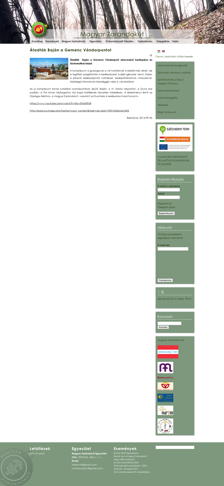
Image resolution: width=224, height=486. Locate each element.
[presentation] (172, 265)
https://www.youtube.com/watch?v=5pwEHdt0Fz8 (60, 103)
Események (52, 41)
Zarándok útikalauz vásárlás (174, 72)
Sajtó (175, 41)
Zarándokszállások (168, 90)
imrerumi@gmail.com (84, 464)
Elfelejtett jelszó (166, 207)
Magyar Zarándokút (112, 34)
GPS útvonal (37, 453)
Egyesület (95, 41)
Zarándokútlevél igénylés (172, 65)
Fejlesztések (145, 41)
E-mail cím (164, 245)
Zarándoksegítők (167, 97)
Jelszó (161, 193)
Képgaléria (163, 41)
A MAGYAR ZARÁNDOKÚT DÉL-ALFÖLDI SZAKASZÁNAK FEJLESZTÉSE (173, 160)
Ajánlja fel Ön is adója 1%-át (174, 298)
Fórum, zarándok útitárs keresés (174, 56)
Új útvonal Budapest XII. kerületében (132, 471)
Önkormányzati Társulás (119, 41)
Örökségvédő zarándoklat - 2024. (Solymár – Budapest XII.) (130, 467)
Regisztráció (165, 203)
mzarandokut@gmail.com (87, 468)
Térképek (163, 104)
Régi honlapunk (167, 112)
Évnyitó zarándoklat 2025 (126, 462)
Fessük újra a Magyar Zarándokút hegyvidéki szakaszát (130, 458)
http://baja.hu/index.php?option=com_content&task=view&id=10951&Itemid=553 (79, 110)
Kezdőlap (37, 41)
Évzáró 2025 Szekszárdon (126, 453)
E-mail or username (169, 185)
